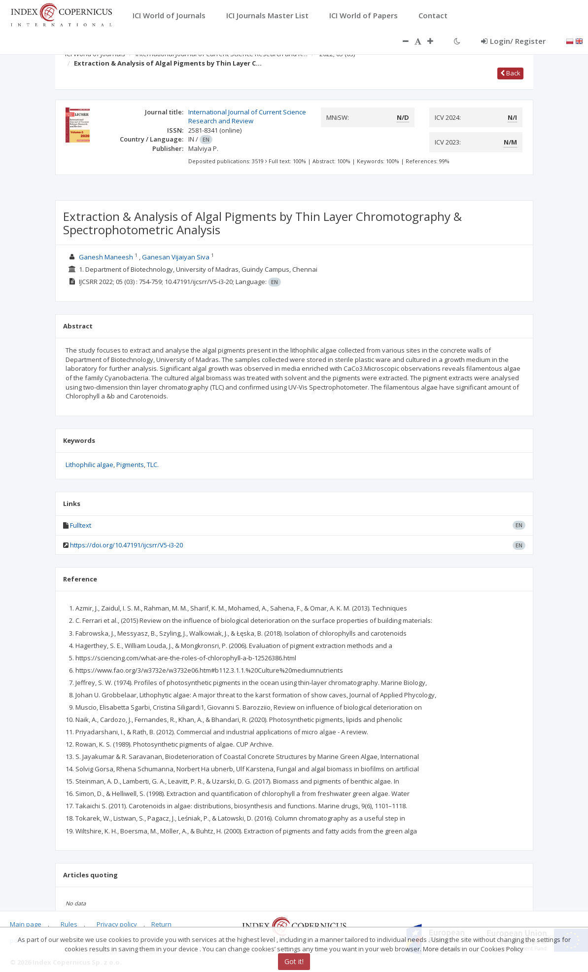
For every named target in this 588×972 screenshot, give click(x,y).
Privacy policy (117, 924)
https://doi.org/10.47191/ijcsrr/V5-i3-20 (126, 544)
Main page (25, 924)
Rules (69, 924)
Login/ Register (513, 41)
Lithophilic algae (89, 464)
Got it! (294, 961)
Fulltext (80, 525)
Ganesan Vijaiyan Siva (175, 256)
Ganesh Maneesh (106, 256)
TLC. (153, 464)
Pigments (130, 464)
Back (510, 73)
